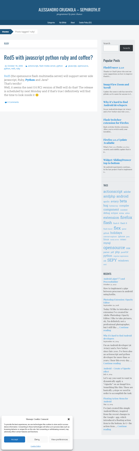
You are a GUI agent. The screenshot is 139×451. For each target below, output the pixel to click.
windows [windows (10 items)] (123, 260)
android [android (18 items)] (122, 196)
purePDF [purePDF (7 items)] (125, 252)
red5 (13, 68)
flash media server (47, 66)
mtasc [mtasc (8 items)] (123, 239)
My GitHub (62, 22)
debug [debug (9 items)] (106, 212)
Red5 (7, 76)
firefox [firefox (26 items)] (126, 217)
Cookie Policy (36, 446)
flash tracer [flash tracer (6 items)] (108, 229)
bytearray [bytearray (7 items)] (113, 205)
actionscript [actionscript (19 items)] (112, 191)
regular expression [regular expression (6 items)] (120, 256)
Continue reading (112, 363)
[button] (68, 419)
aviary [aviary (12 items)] (115, 201)
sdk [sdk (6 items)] (104, 261)
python (60, 66)
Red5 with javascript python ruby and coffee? (48, 57)
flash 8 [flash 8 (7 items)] (116, 223)
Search (106, 43)
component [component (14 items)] (111, 209)
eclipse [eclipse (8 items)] (114, 213)
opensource (83, 66)
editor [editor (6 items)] (127, 213)
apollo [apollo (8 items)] (106, 201)
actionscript (33, 66)
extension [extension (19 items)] (111, 217)
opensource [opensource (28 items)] (114, 247)
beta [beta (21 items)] (123, 201)
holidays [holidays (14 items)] (116, 233)
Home (5, 31)
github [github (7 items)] (106, 233)
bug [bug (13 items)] (105, 205)
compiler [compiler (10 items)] (124, 205)
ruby (18, 68)
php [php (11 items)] (117, 252)
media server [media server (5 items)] (114, 240)
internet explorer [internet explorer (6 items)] (110, 236)
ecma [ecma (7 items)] (121, 213)
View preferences (59, 439)
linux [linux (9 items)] (106, 239)
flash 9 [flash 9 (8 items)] (123, 223)
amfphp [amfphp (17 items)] (109, 196)
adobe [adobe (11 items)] (127, 191)
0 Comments (13, 102)
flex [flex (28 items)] (117, 228)
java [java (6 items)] (127, 236)
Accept (14, 439)
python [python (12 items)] (107, 255)
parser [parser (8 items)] (106, 252)
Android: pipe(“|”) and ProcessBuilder (114, 280)
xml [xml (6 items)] (105, 264)
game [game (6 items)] (124, 229)
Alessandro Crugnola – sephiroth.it (69, 9)
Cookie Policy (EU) (85, 22)
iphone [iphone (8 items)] (121, 236)
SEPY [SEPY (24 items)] (112, 260)
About (73, 22)
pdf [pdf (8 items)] (112, 252)
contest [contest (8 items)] (123, 209)
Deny (37, 439)
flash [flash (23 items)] (107, 222)
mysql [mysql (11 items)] (107, 243)
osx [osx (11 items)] (128, 248)
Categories (51, 22)
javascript (72, 66)
